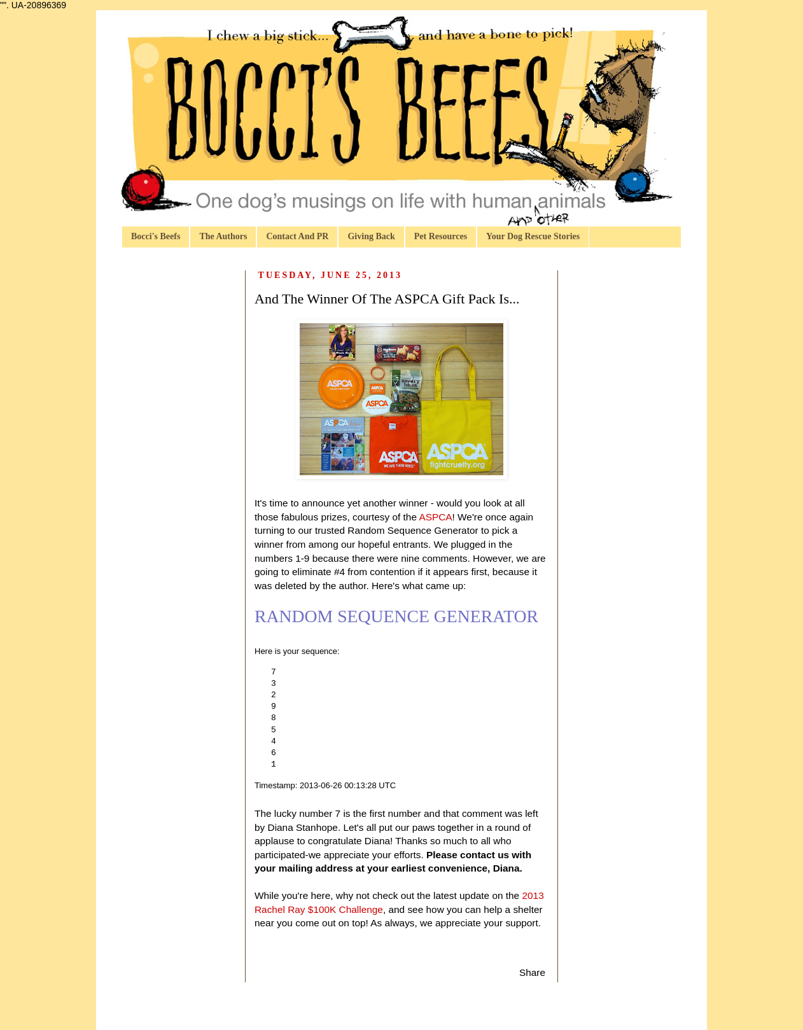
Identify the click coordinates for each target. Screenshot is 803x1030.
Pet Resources (440, 236)
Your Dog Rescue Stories (533, 236)
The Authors (223, 236)
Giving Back (371, 236)
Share (532, 972)
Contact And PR (297, 236)
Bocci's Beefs (155, 236)
